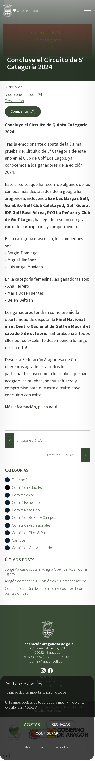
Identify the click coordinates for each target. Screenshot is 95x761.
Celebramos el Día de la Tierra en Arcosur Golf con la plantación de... (46, 591)
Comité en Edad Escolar (31, 487)
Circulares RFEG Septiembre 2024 (33, 440)
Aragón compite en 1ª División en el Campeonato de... (46, 581)
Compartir (22, 112)
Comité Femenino (26, 502)
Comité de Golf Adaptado (32, 548)
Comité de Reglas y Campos (34, 517)
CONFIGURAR (47, 733)
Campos (18, 540)
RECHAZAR (61, 724)
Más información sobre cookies (47, 747)
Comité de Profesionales (31, 525)
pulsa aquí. (48, 407)
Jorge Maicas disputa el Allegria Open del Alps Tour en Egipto (46, 572)
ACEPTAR (32, 724)
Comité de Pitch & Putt (29, 533)
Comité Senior (23, 495)
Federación (14, 101)
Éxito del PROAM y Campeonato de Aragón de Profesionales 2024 (64, 455)
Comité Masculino (26, 510)
